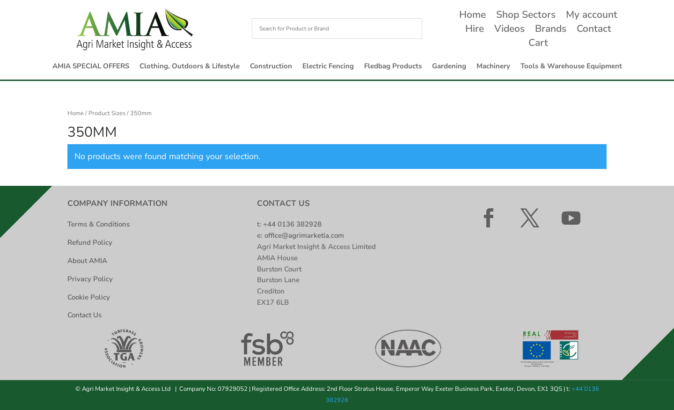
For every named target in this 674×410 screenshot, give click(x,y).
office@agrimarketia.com (304, 235)
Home (472, 16)
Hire (474, 30)
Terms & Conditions (98, 224)
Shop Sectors (526, 16)
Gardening (449, 67)
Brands (550, 30)
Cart (538, 44)
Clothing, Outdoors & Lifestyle (189, 67)
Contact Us (84, 315)
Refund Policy (89, 242)
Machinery (493, 67)
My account (591, 16)
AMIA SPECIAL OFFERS (90, 67)
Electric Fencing (328, 67)
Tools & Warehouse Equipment (571, 67)
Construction (271, 67)
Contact (594, 30)
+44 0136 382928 (292, 224)
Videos (509, 30)
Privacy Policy (90, 279)
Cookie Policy (88, 297)
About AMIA (87, 260)
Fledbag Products (393, 67)
